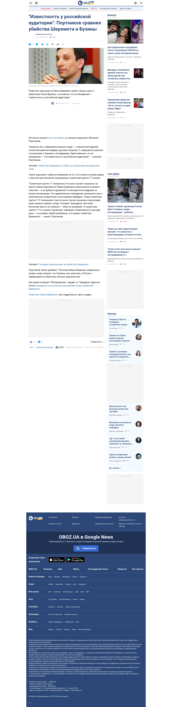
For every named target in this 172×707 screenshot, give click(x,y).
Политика (47, 569)
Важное (112, 15)
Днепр (75, 577)
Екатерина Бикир (115, 360)
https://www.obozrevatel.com (108, 640)
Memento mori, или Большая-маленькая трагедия (118, 409)
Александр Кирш (115, 447)
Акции (75, 599)
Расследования (95, 569)
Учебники (57, 592)
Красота (67, 629)
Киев (50, 577)
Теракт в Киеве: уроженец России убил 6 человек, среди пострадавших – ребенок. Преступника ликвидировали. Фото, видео (125, 209)
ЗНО (82, 592)
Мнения (112, 313)
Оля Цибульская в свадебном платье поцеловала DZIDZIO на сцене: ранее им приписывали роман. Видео (123, 50)
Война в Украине (60, 8)
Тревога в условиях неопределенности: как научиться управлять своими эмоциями (120, 354)
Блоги (105, 569)
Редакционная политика (44, 347)
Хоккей (68, 584)
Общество (122, 569)
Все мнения (114, 468)
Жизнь (76, 569)
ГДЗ (49, 592)
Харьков (57, 577)
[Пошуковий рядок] (141, 3)
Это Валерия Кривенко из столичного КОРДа (125, 238)
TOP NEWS (113, 174)
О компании (52, 517)
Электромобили (65, 599)
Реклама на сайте (54, 524)
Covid (77, 622)
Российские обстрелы (108, 8)
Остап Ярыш (113, 328)
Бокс (74, 584)
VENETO (94, 8)
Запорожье (66, 577)
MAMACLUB (69, 622)
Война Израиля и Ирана (78, 8)
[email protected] (56, 690)
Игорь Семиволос (115, 461)
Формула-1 (82, 584)
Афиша (51, 629)
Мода (74, 629)
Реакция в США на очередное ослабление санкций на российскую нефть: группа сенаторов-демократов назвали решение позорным (119, 322)
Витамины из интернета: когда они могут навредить (120, 425)
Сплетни (59, 629)
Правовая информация (103, 517)
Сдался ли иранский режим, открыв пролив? (120, 455)
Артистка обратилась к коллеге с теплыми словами (124, 58)
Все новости (137, 569)
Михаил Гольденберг (116, 431)
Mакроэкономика (71, 614)
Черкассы (83, 577)
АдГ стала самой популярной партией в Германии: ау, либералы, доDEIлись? (120, 441)
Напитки (60, 607)
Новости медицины (55, 622)
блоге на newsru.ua (57, 137)
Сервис (82, 599)
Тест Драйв (52, 599)
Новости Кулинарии (72, 607)
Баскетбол (59, 584)
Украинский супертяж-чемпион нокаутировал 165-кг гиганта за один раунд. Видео (119, 104)
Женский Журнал (84, 629)
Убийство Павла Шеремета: (43, 294)
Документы (76, 524)
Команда (75, 517)
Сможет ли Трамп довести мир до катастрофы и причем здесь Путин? (119, 338)
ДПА (76, 592)
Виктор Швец (113, 344)
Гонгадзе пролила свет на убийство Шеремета (63, 264)
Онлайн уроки (68, 592)
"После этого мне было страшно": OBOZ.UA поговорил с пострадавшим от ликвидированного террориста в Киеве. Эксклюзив (124, 252)
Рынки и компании (55, 614)
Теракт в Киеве (125, 8)
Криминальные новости (44, 34)
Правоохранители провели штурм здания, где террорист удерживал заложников (125, 217)
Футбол (51, 584)
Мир (60, 569)
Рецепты (51, 607)
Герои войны (46, 8)
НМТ (87, 592)
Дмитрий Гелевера (115, 415)
